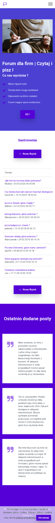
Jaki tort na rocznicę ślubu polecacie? (23, 180)
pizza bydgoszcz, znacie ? (17, 225)
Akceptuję (43, 517)
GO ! (27, 114)
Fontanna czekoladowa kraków (20, 270)
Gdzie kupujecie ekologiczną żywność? (23, 259)
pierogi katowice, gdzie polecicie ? (21, 214)
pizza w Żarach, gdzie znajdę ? (19, 203)
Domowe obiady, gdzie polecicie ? (21, 236)
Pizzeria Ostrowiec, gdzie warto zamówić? (25, 247)
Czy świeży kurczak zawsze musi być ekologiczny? (29, 192)
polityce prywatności (26, 517)
